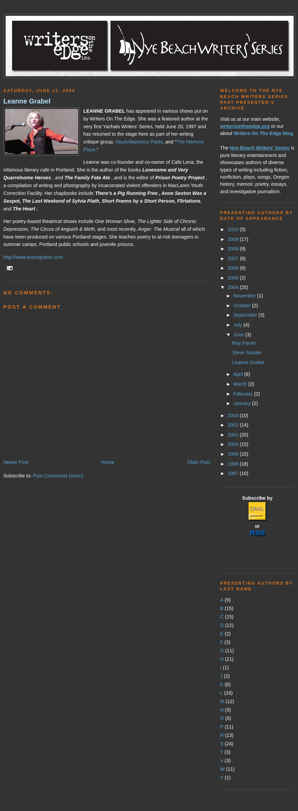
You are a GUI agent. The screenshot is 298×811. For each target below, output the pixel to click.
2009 (234, 239)
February (243, 394)
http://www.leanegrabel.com (33, 257)
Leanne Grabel (26, 101)
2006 (234, 268)
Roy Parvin (244, 343)
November (245, 295)
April (238, 374)
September (245, 315)
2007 (234, 258)
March (240, 384)
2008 (234, 248)
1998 (234, 464)
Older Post (198, 462)
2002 (234, 425)
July (238, 325)
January (242, 403)
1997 (234, 473)
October (242, 305)
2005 (234, 277)
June (239, 334)
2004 (234, 287)
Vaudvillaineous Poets (139, 141)
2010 (234, 229)
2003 (234, 415)
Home (107, 462)
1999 (234, 454)
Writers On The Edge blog (263, 133)
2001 (234, 434)
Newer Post (15, 462)
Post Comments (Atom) (58, 475)
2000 (234, 444)
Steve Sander (247, 352)
